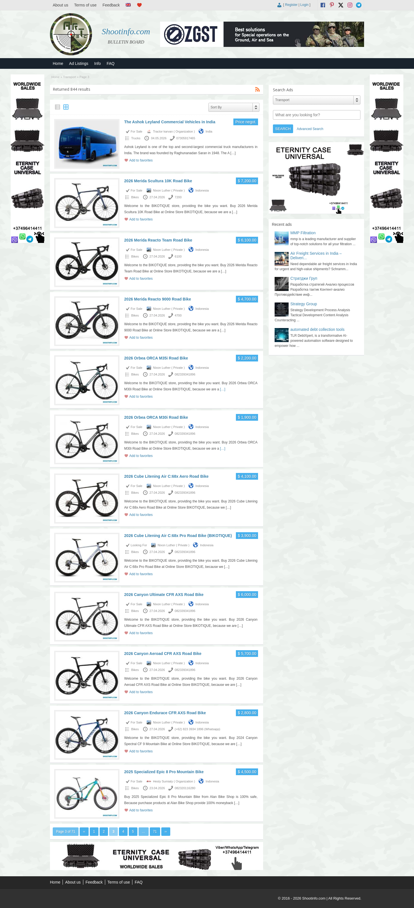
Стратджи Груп (303, 278)
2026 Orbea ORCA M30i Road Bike (156, 417)
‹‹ (84, 832)
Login (304, 5)
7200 (178, 197)
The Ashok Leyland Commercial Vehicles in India (169, 122)
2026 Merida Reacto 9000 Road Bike (157, 299)
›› (166, 832)
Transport (69, 77)
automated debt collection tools (317, 329)
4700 (178, 315)
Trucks (136, 138)
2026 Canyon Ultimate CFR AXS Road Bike (164, 594)
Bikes (135, 197)
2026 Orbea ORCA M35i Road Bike (156, 358)
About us (60, 5)
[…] (233, 153)
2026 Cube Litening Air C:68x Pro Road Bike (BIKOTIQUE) (178, 535)
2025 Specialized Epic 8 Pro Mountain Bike (164, 772)
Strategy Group (303, 304)
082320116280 (185, 788)
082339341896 (185, 374)
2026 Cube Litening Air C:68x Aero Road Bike (166, 476)
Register (291, 5)
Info (97, 63)
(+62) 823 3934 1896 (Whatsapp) (197, 729)
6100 (178, 256)
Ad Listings (78, 63)
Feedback (110, 5)
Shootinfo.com (126, 31)
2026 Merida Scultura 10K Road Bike (158, 181)
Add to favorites (141, 160)
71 (155, 832)
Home (58, 63)
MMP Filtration (303, 233)
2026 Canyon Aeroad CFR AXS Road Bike (162, 653)
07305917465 (185, 138)
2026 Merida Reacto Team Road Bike (158, 240)
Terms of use (85, 5)
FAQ (110, 63)
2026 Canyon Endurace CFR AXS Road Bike (165, 713)
